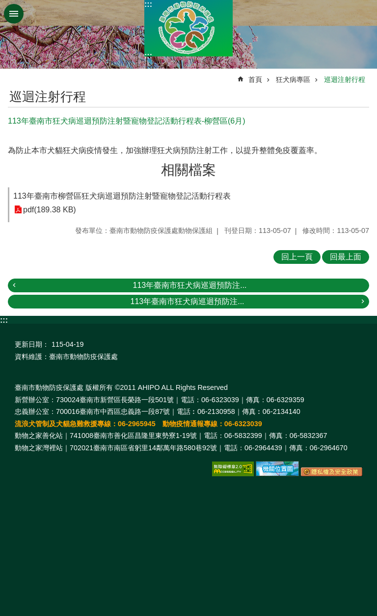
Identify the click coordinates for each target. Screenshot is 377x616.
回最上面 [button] (345, 257)
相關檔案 (188, 170)
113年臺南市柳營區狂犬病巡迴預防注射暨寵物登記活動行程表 (122, 196)
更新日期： (32, 344)
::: (148, 4)
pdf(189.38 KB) (49, 209)
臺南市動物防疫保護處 (188, 28)
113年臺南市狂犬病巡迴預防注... (189, 285)
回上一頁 (297, 257)
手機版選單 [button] (14, 14)
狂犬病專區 (293, 79)
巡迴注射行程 (344, 79)
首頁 (255, 79)
